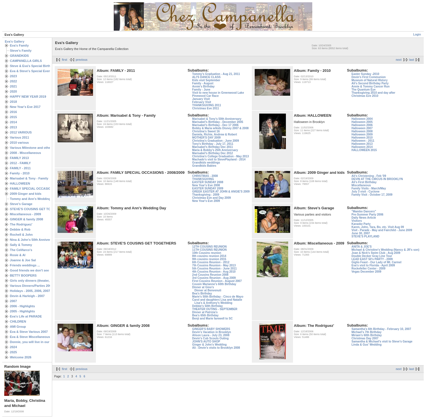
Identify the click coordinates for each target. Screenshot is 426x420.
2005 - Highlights (22, 311)
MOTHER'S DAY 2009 (206, 137)
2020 (13, 91)
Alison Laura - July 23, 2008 (210, 335)
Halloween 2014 (361, 147)
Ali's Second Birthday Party (370, 83)
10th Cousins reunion (206, 252)
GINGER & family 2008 (26, 219)
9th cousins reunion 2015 (209, 259)
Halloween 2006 (361, 125)
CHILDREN (18, 321)
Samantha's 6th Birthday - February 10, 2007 (381, 329)
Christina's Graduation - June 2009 (215, 140)
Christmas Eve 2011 (205, 108)
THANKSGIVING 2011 (206, 105)
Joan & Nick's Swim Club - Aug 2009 (375, 252)
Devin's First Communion (368, 77)
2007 (13, 301)
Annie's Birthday (203, 86)
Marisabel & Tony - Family (29, 178)
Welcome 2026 (20, 357)
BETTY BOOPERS (23, 275)
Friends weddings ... (25, 265)
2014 (13, 122)
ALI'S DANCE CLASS (206, 77)
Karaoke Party (360, 223)
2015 (13, 117)
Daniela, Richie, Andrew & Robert (214, 134)
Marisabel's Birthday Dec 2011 (212, 147)
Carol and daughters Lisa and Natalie (217, 299)
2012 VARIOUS (21, 132)
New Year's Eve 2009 (206, 200)
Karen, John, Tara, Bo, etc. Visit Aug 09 (377, 227)
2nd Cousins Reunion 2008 (210, 274)
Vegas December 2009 (366, 271)
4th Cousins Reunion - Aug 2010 (214, 271)
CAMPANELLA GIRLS (26, 60)
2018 (13, 101)
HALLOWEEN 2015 (364, 150)
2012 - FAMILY (20, 163)
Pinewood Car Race (205, 95)
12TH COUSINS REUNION (209, 246)
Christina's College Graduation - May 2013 (220, 156)
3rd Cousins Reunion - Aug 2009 (214, 277)
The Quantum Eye (363, 89)
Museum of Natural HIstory (369, 80)
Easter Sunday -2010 (365, 74)
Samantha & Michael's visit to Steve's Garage (381, 341)
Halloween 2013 (361, 143)
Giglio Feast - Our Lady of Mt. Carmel (376, 262)
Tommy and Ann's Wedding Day (33, 198)
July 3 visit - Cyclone (365, 191)
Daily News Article (363, 217)
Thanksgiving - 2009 (206, 194)
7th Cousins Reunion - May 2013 (214, 265)
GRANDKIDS (19, 55)
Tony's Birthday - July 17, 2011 (212, 143)
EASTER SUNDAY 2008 (207, 182)
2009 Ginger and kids (25, 193)
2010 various (19, 142)
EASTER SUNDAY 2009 (207, 188)
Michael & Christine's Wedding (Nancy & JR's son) (385, 249)
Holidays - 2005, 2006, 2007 (30, 290)
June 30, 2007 (360, 233)
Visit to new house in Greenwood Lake (218, 92)
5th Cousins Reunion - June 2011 (214, 268)
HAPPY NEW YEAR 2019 (28, 96)
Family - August (203, 83)
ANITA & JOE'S (361, 246)
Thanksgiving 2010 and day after (373, 92)
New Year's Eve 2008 (206, 185)
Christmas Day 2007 (364, 338)
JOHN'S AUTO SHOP (206, 341)
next (399, 59)
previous (82, 59)
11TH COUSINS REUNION (209, 249)
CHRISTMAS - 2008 (205, 175)
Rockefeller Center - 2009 (368, 268)
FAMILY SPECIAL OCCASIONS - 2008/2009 (41, 188)
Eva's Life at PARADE (26, 316)
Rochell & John (21, 234)
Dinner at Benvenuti (208, 290)
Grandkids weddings (206, 162)
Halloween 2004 (361, 118)
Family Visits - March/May (368, 188)
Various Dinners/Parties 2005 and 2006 (38, 285)
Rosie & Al (18, 255)
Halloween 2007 (361, 128)
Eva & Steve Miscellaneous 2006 (34, 336)
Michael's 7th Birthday (366, 332)
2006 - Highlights (22, 306)
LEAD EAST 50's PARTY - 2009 (372, 259)
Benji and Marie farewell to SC (212, 318)
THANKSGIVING (203, 179)
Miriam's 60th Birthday (366, 335)
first (64, 59)
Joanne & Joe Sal (23, 260)
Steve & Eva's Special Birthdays (33, 66)
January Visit (201, 99)
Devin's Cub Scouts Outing (210, 338)
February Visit (201, 102)
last (411, 59)
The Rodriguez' (21, 224)
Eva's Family (19, 45)
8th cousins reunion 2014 (209, 256)
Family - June (201, 89)
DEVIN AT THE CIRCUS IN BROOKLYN (377, 179)
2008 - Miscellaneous (25, 152)
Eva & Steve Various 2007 (29, 331)
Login (417, 34)
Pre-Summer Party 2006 (367, 214)
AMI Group (18, 326)
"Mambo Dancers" (363, 211)
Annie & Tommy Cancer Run (370, 86)
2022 (13, 81)
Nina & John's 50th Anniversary (33, 239)
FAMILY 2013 (19, 158)
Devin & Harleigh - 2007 (27, 296)
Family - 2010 (19, 173)
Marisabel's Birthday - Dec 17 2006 (215, 125)
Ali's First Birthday (364, 182)
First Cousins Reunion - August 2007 (217, 281)
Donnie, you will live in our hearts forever (40, 342)
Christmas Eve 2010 (364, 95)
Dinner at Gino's (203, 287)
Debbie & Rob (20, 229)
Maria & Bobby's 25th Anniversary (215, 150)
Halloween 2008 (361, 131)
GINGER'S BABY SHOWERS (211, 329)
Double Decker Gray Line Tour (371, 256)
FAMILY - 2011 (20, 168)
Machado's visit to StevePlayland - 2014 (219, 159)
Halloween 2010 (361, 137)
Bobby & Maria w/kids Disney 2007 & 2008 (220, 128)
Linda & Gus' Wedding (366, 344)
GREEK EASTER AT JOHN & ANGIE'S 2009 (221, 191)
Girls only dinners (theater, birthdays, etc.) (41, 280)
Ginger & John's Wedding (209, 344)
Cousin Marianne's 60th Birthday (214, 284)
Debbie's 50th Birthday (207, 306)
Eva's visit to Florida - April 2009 (373, 265)
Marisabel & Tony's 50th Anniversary (217, 118)
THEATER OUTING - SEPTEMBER (214, 309)
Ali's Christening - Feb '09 (368, 175)
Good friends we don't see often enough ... (41, 270)
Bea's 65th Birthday (205, 315)
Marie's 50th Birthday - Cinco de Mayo (217, 296)
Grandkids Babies (204, 165)
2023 (13, 76)
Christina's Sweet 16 (206, 131)
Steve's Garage (21, 204)
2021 (13, 86)
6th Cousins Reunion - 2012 (210, 262)
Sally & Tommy (21, 244)
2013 (13, 127)
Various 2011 (19, 137)
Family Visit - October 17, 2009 (371, 194)
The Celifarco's (21, 250)
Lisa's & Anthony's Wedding (214, 302)
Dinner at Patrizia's (205, 312)
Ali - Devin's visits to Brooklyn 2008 (216, 347)
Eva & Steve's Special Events (31, 71)
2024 (13, 347)
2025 (13, 352)
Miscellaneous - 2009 (25, 214)
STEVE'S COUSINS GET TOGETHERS (38, 209)
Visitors (356, 220)
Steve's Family (20, 50)
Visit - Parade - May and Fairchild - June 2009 (381, 230)
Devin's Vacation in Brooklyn (211, 332)
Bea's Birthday (202, 293)
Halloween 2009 (361, 134)
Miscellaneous (361, 185)
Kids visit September (206, 80)
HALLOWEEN (20, 183)
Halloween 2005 (361, 122)
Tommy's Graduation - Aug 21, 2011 (216, 74)
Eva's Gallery (14, 41)
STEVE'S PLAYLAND (365, 236)
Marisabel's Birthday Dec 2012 (212, 153)
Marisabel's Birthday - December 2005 (217, 122)
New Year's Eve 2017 (25, 106)
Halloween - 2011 (362, 140)
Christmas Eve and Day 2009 (211, 197)
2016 (13, 112)
